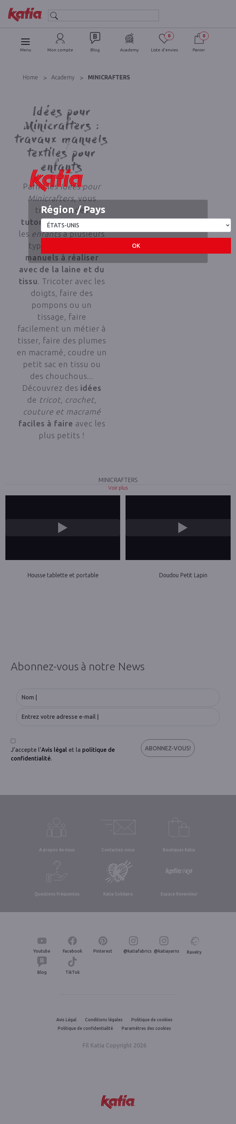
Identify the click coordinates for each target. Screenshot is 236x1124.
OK (136, 245)
